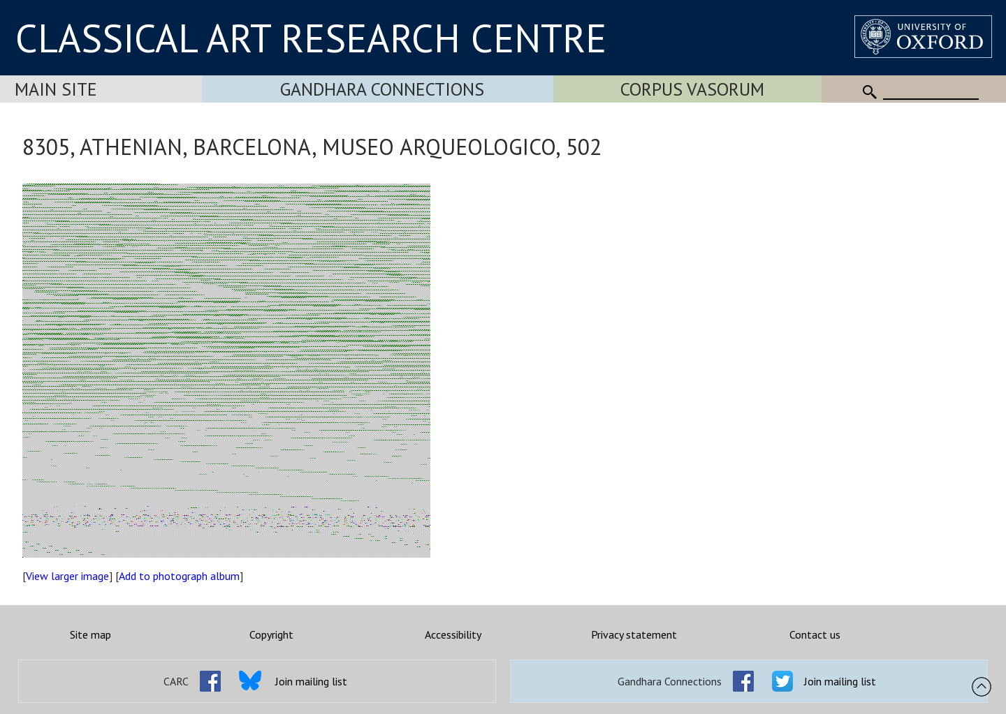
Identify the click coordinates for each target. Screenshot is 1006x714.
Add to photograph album (179, 576)
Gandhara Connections (382, 89)
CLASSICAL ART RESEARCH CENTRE (310, 38)
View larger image (67, 576)
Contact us (814, 634)
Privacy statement (634, 634)
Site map (90, 634)
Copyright (271, 634)
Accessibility (453, 634)
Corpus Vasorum (692, 89)
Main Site (56, 89)
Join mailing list (311, 681)
